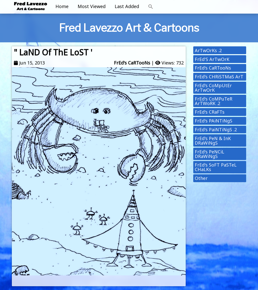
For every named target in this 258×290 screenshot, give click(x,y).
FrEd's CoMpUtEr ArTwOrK (213, 87)
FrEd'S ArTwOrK (212, 59)
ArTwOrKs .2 (208, 50)
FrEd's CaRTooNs (132, 63)
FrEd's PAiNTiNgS (213, 121)
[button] (151, 7)
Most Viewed (92, 6)
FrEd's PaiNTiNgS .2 (216, 129)
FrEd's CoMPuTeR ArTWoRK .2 (213, 101)
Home (62, 6)
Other (201, 178)
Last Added (127, 6)
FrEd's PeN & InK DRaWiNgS (213, 140)
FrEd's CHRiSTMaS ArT (219, 77)
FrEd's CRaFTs (209, 112)
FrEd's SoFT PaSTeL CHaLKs (216, 167)
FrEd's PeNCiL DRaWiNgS (209, 154)
